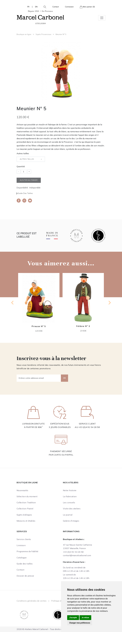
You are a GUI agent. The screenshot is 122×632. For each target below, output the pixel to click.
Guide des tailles (25, 193)
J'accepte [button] (73, 618)
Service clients (24, 539)
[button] (44, 6)
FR (28, 7)
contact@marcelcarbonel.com (77, 555)
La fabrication (70, 496)
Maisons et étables (26, 521)
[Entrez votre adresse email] (39, 378)
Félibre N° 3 (83, 326)
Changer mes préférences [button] (79, 623)
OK (64, 378)
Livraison (21, 545)
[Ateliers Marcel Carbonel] (40, 17)
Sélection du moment (27, 496)
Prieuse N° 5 (39, 326)
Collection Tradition (26, 502)
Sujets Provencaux (43, 34)
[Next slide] (109, 303)
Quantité (21, 166)
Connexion (69, 7)
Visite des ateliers (71, 508)
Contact (55, 7)
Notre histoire (69, 490)
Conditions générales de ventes (31, 600)
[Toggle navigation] (101, 17)
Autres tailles (23, 153)
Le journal (67, 514)
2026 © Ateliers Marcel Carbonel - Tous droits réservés (43, 629)
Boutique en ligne (24, 34)
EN (36, 7)
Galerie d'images (71, 521)
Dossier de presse (25, 575)
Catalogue (22, 557)
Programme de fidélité (27, 551)
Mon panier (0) (87, 7)
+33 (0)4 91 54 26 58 (89, 427)
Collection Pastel (25, 508)
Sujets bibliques (24, 514)
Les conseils (69, 502)
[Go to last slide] (13, 303)
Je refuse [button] (85, 618)
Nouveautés (22, 490)
